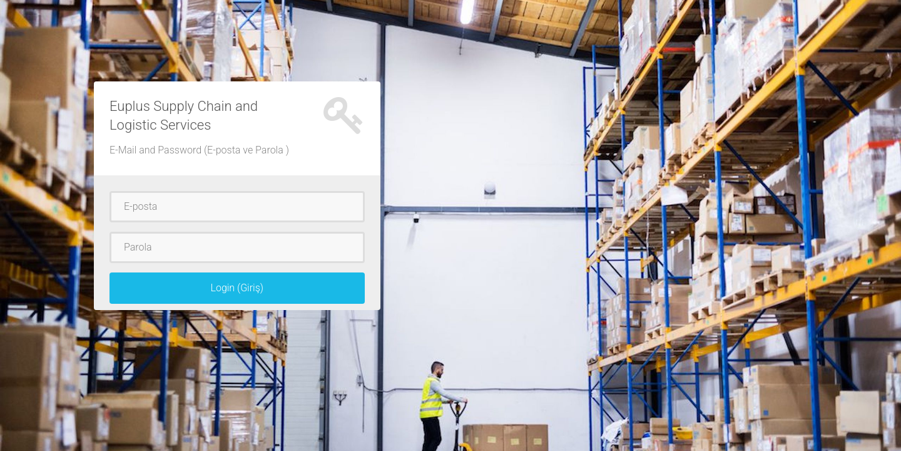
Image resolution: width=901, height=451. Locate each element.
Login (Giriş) (236, 288)
